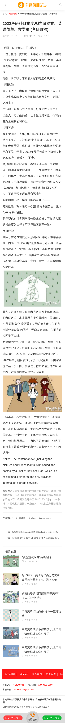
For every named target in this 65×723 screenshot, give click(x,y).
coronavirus (45, 518)
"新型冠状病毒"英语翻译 (36, 557)
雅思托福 (13, 13)
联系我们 (37, 674)
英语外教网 (24, 707)
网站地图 (10, 674)
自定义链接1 (13, 718)
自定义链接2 (52, 718)
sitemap (23, 674)
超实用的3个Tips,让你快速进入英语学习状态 (36, 538)
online (33, 518)
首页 (5, 13)
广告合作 (51, 674)
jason (32, 35)
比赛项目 (21, 518)
